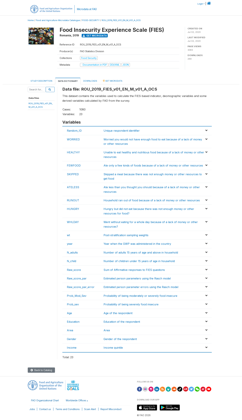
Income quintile (113, 347)
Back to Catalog (41, 370)
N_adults (72, 252)
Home (31, 20)
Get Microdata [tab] (112, 80)
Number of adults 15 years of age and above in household (141, 252)
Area (70, 330)
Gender (71, 339)
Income (71, 347)
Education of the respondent (122, 321)
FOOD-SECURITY (91, 20)
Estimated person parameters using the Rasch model (137, 278)
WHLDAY (73, 222)
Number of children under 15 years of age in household (139, 261)
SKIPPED (73, 174)
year (70, 243)
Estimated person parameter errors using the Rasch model (141, 287)
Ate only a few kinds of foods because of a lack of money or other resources (153, 165)
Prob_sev (73, 304)
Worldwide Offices (76, 400)
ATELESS (73, 187)
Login (200, 4)
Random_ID (74, 130)
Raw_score (74, 270)
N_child (71, 261)
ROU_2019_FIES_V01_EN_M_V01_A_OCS (121, 20)
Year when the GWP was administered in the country (137, 243)
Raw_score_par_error (80, 287)
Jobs (32, 409)
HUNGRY (73, 209)
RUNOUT (73, 200)
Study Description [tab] (41, 81)
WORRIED (73, 139)
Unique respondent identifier (122, 130)
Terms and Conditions (67, 409)
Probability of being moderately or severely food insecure (140, 295)
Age (69, 313)
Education (73, 321)
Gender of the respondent (120, 339)
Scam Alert (90, 409)
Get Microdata (95, 35)
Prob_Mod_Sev (76, 295)
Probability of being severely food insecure (131, 304)
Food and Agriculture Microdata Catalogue (58, 20)
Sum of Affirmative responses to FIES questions (134, 270)
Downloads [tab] (90, 81)
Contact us (45, 409)
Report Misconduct (111, 409)
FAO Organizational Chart (45, 400)
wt (68, 235)
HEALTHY (73, 152)
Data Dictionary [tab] (68, 81)
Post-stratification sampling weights (126, 235)
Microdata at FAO (87, 9)
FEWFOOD (74, 165)
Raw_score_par (77, 278)
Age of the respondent (118, 313)
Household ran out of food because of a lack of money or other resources (152, 200)
